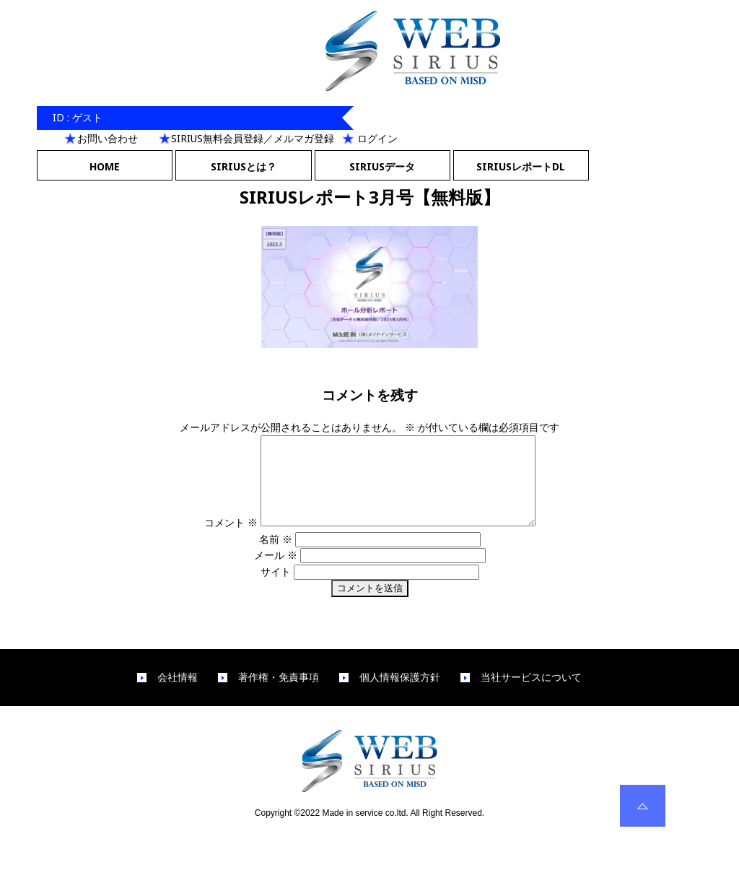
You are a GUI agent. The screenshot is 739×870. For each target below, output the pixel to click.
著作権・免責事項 (278, 694)
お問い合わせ (107, 138)
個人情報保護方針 (399, 694)
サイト (276, 589)
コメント (214, 540)
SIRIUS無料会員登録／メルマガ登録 (252, 138)
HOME (104, 166)
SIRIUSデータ (382, 166)
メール (275, 572)
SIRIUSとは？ (243, 166)
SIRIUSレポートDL (520, 166)
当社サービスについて (531, 694)
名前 (275, 556)
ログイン (377, 138)
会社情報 (177, 694)
